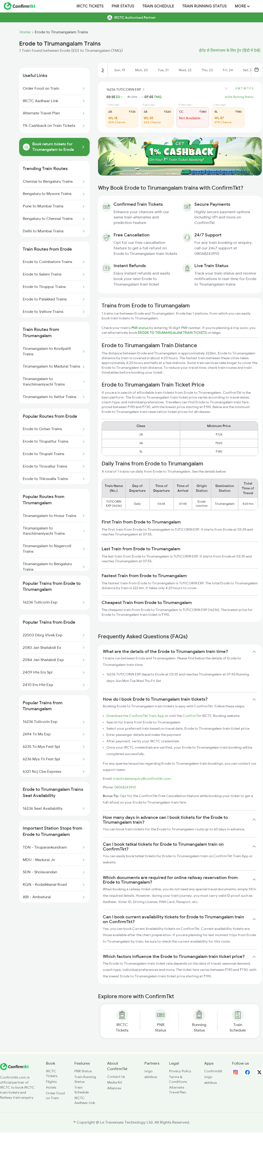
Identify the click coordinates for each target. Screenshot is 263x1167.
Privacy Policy (180, 1071)
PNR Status (123, 6)
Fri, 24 (228, 70)
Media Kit (114, 1082)
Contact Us (116, 1077)
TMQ (158, 97)
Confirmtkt (213, 1071)
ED (118, 97)
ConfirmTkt (192, 716)
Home (25, 32)
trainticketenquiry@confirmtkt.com (142, 778)
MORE (242, 6)
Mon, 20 (141, 70)
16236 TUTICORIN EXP (126, 89)
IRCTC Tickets (90, 6)
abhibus (150, 1077)
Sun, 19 (119, 70)
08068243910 (125, 787)
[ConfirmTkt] (14, 1069)
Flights (51, 1082)
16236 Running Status (239, 97)
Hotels (51, 1087)
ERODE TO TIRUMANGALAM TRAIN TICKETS (173, 332)
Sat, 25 (248, 70)
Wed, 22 (185, 70)
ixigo (148, 1071)
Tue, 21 (163, 70)
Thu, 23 (207, 70)
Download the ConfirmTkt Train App (135, 716)
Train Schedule (158, 6)
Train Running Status (204, 6)
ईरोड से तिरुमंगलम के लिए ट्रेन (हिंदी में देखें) (230, 50)
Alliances (114, 1088)
